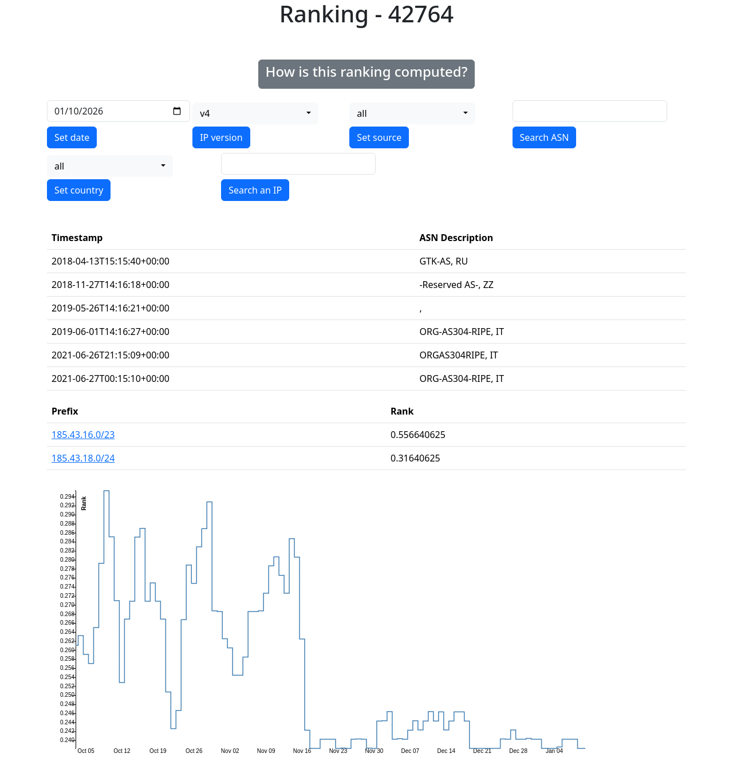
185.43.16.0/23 (83, 434)
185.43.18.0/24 (83, 458)
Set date (71, 137)
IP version (221, 137)
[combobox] (255, 113)
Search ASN (544, 137)
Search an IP (255, 190)
